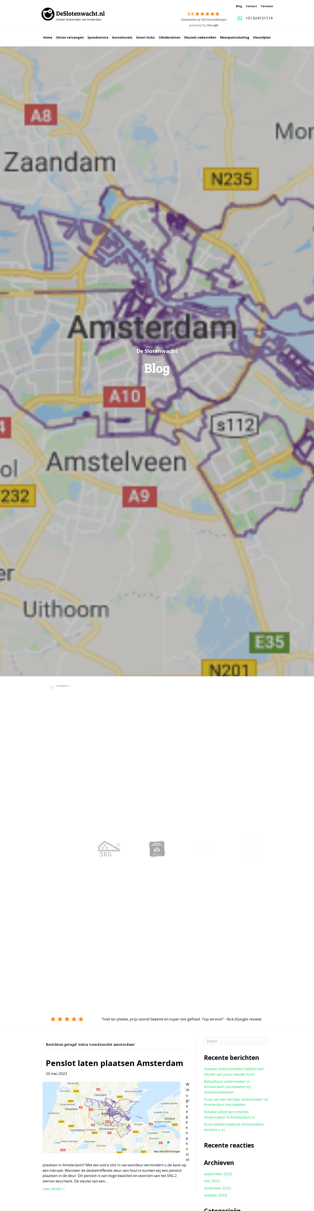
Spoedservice (97, 37)
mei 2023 (212, 1180)
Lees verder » (54, 1188)
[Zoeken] (236, 1041)
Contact (251, 6)
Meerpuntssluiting (234, 37)
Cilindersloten (169, 37)
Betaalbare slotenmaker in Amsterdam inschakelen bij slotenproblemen (227, 1087)
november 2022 (217, 1188)
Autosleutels (122, 37)
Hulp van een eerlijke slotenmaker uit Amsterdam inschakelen (236, 1102)
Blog (239, 6)
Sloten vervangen (70, 37)
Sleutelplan (262, 37)
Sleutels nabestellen (200, 37)
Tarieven (267, 6)
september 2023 (218, 1173)
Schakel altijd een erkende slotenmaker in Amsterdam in (229, 1114)
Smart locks (145, 37)
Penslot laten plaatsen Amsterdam (114, 1063)
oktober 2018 (215, 1195)
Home (47, 37)
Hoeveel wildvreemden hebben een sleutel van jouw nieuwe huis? (234, 1071)
